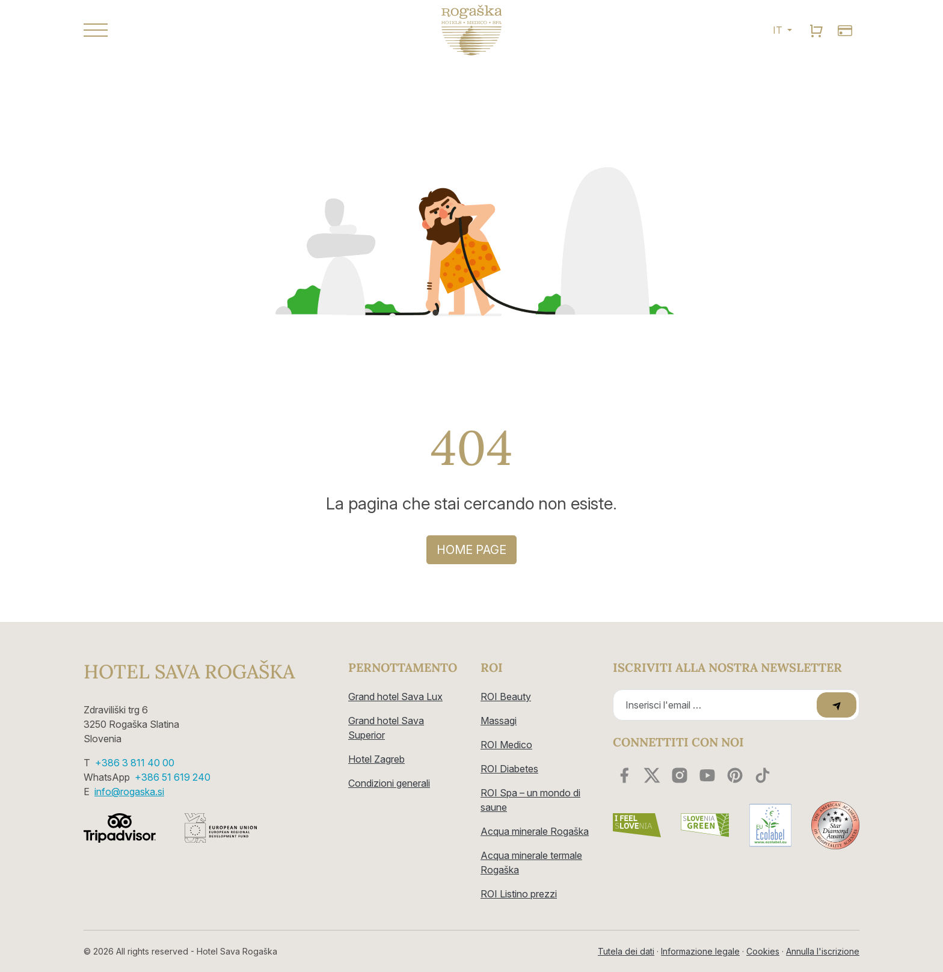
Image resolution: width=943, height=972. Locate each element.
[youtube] (707, 775)
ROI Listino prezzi (519, 894)
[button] (207, 30)
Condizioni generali (389, 783)
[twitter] (651, 775)
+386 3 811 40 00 (134, 763)
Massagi (499, 721)
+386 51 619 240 (172, 777)
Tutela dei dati (626, 951)
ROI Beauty (506, 697)
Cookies (762, 951)
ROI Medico (506, 745)
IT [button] (779, 30)
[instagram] (679, 775)
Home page (471, 550)
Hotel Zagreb (376, 759)
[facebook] (624, 775)
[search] (816, 30)
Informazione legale (700, 951)
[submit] (836, 705)
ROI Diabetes (509, 769)
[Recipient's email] (716, 705)
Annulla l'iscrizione (822, 951)
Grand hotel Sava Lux (395, 697)
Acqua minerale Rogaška (535, 831)
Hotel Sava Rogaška (189, 671)
